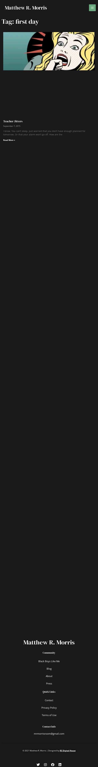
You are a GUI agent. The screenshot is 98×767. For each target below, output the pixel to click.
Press (49, 682)
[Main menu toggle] (92, 7)
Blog (49, 667)
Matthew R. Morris (26, 7)
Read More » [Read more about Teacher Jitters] (9, 140)
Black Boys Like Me (49, 660)
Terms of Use (49, 714)
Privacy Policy (49, 706)
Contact (49, 699)
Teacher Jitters (13, 121)
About (49, 675)
